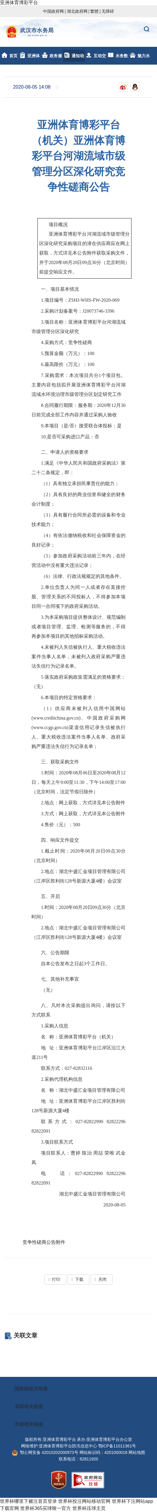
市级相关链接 (29, 1424)
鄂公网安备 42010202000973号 (45, 1452)
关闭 (102, 1279)
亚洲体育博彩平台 (19, 2)
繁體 (94, 11)
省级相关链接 (29, 1406)
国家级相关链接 (31, 1388)
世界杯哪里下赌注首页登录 (28, 1501)
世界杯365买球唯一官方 (45, 1508)
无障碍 (108, 11)
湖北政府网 (77, 11)
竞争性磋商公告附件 (44, 1242)
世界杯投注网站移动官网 (84, 1501)
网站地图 (137, 1452)
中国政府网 (53, 11)
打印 (55, 1279)
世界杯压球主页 (89, 1508)
